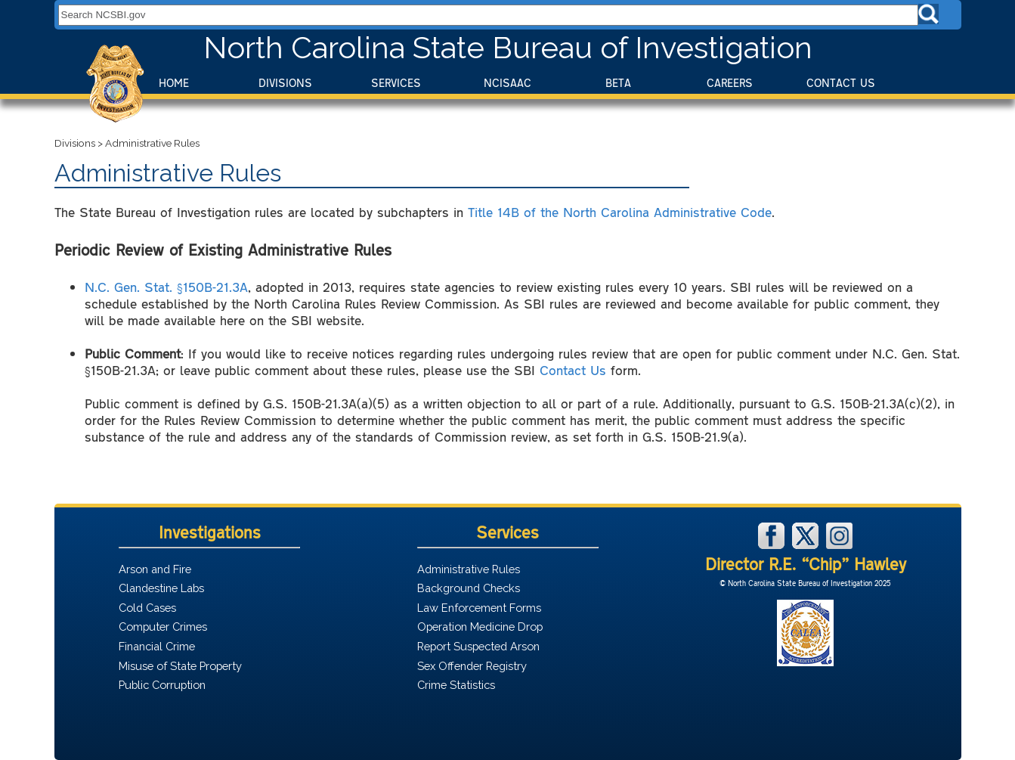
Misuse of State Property (180, 665)
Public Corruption (162, 684)
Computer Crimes (163, 626)
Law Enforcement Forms (479, 607)
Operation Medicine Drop (480, 626)
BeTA (618, 82)
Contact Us (840, 82)
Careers (730, 82)
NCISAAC (507, 82)
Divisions (285, 82)
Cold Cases (147, 607)
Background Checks (468, 588)
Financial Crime (157, 646)
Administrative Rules (468, 569)
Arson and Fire (155, 569)
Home (174, 82)
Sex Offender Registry (472, 665)
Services (396, 82)
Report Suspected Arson (478, 646)
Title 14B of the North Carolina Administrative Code (620, 211)
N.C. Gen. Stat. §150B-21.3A (166, 286)
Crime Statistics (456, 684)
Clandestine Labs (161, 588)
